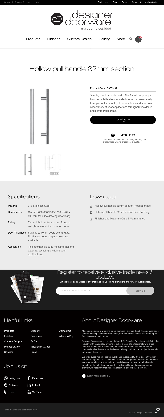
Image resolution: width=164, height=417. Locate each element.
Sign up (140, 290)
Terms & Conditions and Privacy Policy (20, 410)
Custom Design (79, 39)
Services (8, 352)
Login (37, 2)
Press (124, 2)
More (122, 39)
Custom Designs (13, 341)
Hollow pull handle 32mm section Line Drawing (122, 212)
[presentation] (105, 304)
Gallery (104, 39)
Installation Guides (40, 347)
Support (35, 331)
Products (33, 39)
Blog (115, 2)
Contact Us (102, 2)
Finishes (53, 39)
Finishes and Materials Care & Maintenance (120, 219)
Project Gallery (12, 347)
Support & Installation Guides (144, 2)
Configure (123, 120)
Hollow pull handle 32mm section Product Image (123, 206)
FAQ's (34, 341)
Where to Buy (66, 336)
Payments (36, 336)
